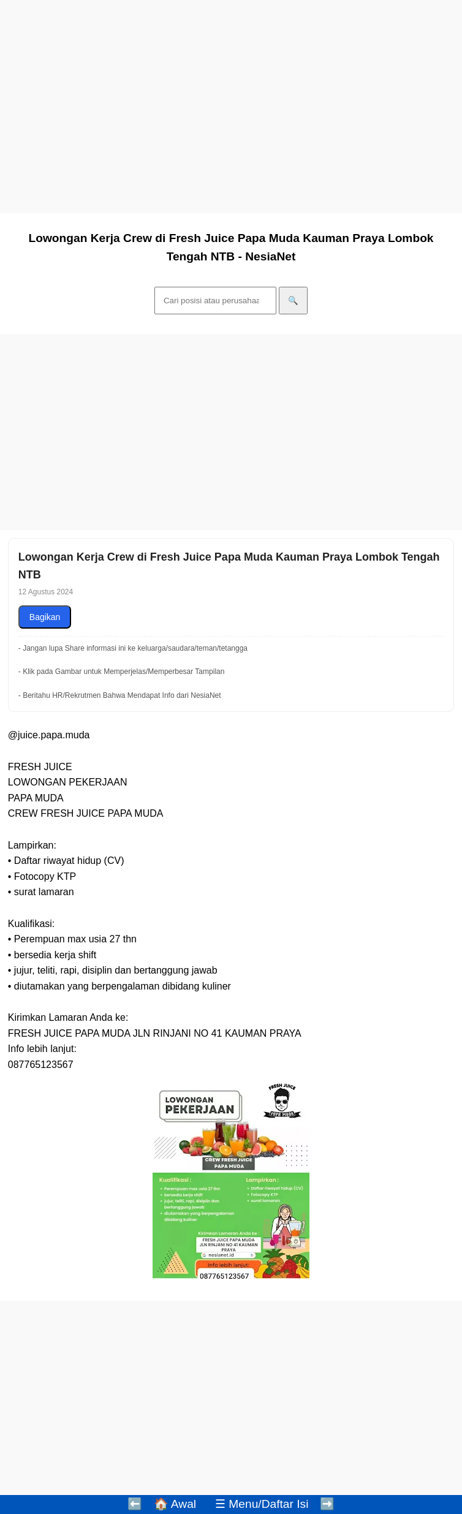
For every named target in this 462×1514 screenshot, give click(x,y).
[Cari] (215, 300)
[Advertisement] (231, 115)
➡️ (327, 1503)
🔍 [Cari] (293, 300)
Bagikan (45, 617)
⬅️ (134, 1503)
